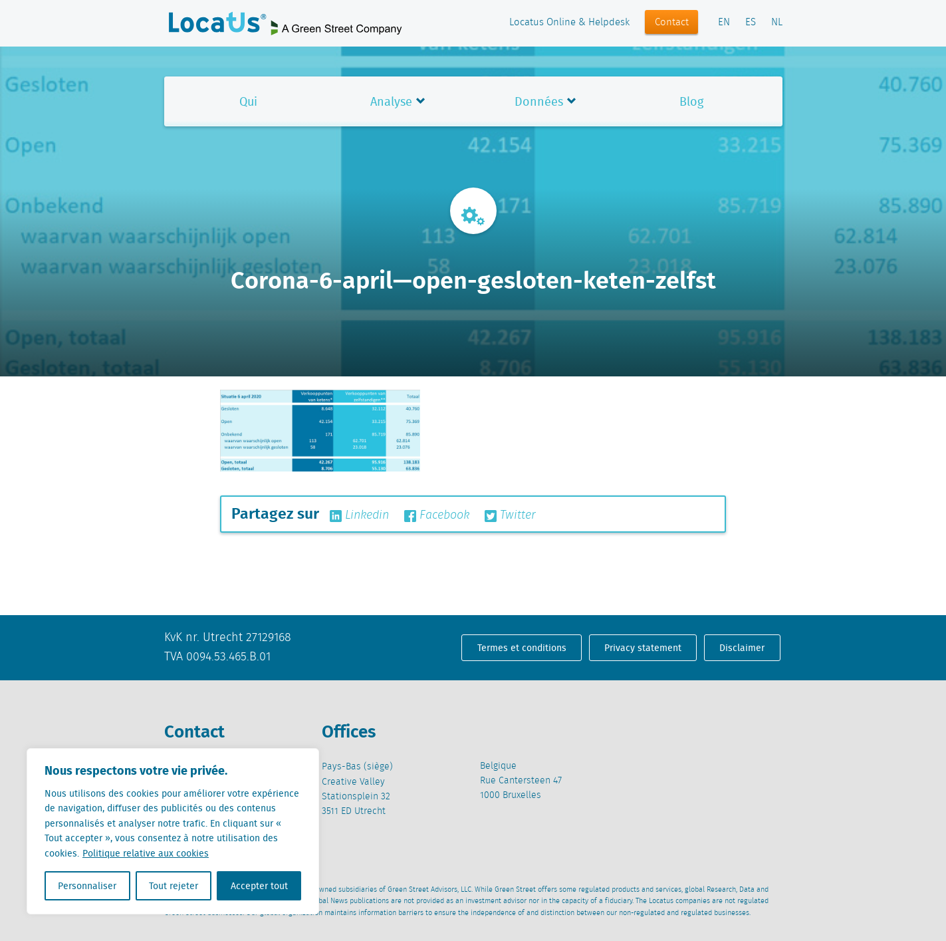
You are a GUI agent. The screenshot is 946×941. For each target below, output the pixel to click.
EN (724, 23)
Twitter (510, 515)
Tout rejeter (173, 885)
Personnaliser (87, 885)
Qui (248, 101)
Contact (672, 23)
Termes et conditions (521, 647)
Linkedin (359, 515)
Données (539, 101)
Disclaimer (742, 647)
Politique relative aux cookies (145, 853)
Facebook (436, 515)
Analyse (391, 101)
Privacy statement (642, 647)
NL (776, 23)
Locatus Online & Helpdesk (569, 23)
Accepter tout (259, 885)
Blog (691, 101)
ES (750, 23)
